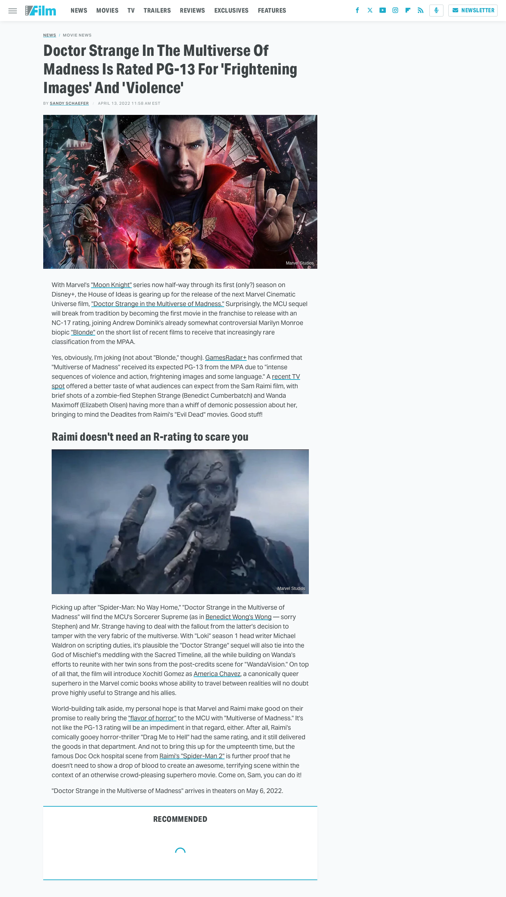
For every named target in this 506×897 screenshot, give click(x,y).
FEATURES (272, 10)
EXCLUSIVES (231, 10)
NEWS (79, 10)
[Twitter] (370, 11)
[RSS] (420, 11)
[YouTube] (383, 11)
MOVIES (107, 10)
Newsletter (473, 10)
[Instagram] (395, 11)
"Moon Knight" (111, 285)
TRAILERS (157, 10)
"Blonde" (83, 332)
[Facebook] (357, 11)
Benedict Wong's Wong (239, 617)
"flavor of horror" (152, 718)
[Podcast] (436, 11)
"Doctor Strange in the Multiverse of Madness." (157, 304)
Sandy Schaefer (69, 103)
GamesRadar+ (226, 357)
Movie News (77, 35)
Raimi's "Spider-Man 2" (192, 756)
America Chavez (217, 674)
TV (131, 10)
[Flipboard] (408, 11)
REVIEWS (192, 10)
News (49, 35)
